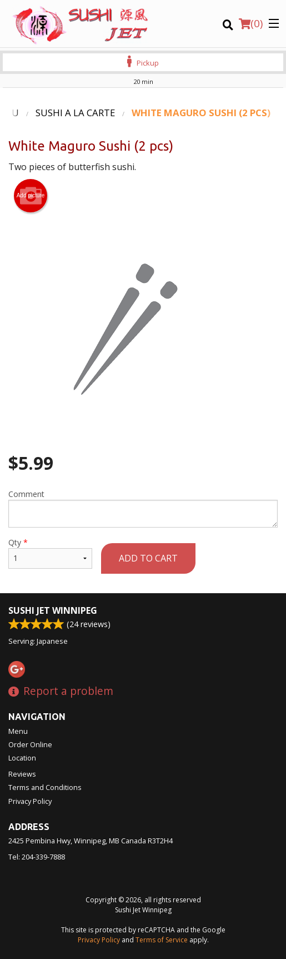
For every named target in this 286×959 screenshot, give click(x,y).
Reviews (22, 774)
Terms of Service (162, 940)
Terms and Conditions (45, 787)
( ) (251, 23)
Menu (18, 731)
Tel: (36, 857)
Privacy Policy (30, 801)
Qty (50, 553)
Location (22, 758)
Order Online (30, 744)
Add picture (31, 195)
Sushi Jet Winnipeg (52, 610)
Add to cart (148, 558)
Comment (143, 508)
